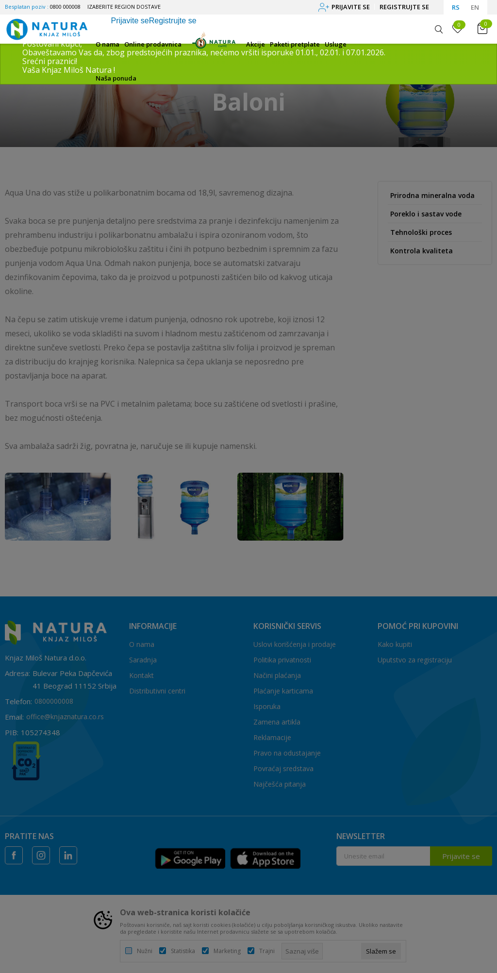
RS (456, 7)
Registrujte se (404, 6)
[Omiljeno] (457, 28)
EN (475, 7)
